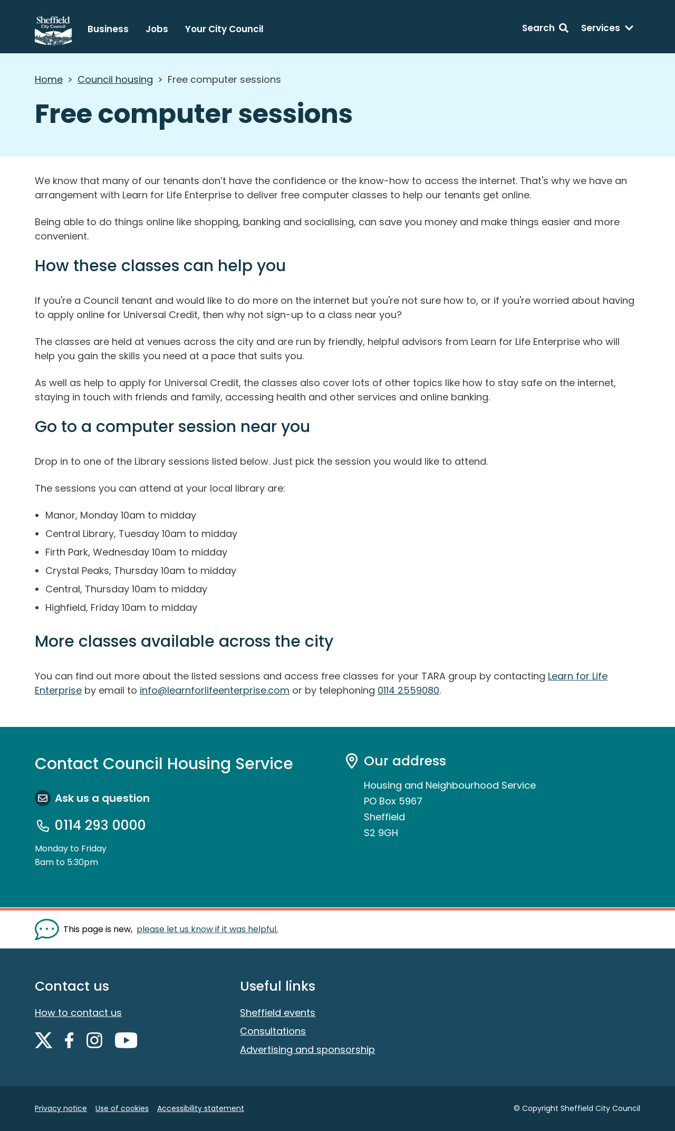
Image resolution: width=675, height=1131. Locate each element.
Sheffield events (277, 1012)
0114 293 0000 (100, 825)
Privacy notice (61, 1108)
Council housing (115, 79)
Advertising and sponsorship (307, 1049)
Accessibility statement (200, 1108)
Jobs (157, 29)
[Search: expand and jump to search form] (545, 29)
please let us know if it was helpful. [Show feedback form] (207, 929)
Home (49, 79)
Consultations (273, 1031)
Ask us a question (102, 798)
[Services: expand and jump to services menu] (607, 29)
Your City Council (224, 29)
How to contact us (78, 1012)
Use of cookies (122, 1108)
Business (108, 29)
